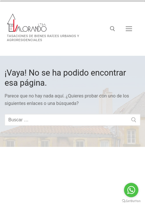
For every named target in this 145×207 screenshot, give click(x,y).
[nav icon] (129, 29)
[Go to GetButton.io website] (131, 201)
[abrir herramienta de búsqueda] (112, 28)
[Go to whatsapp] (131, 190)
